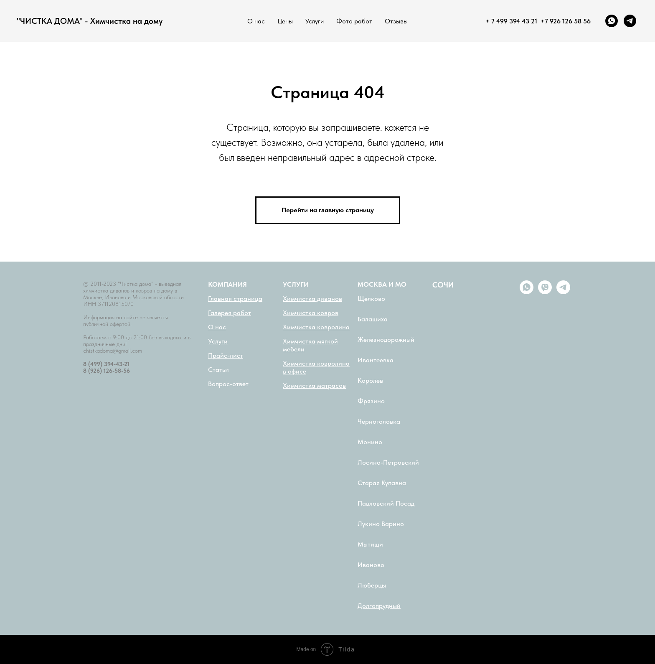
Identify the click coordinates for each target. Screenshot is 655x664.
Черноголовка (379, 421)
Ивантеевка (376, 360)
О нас (256, 21)
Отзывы (396, 21)
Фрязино (371, 401)
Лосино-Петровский (388, 462)
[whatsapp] (611, 21)
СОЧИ (443, 284)
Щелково (371, 299)
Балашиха (373, 319)
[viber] (545, 291)
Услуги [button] (314, 21)
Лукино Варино (381, 524)
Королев (370, 380)
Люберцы (372, 585)
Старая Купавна (382, 483)
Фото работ (354, 21)
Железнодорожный (386, 339)
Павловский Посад (386, 503)
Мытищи (370, 544)
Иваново (371, 565)
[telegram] (630, 21)
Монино (370, 442)
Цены (285, 21)
